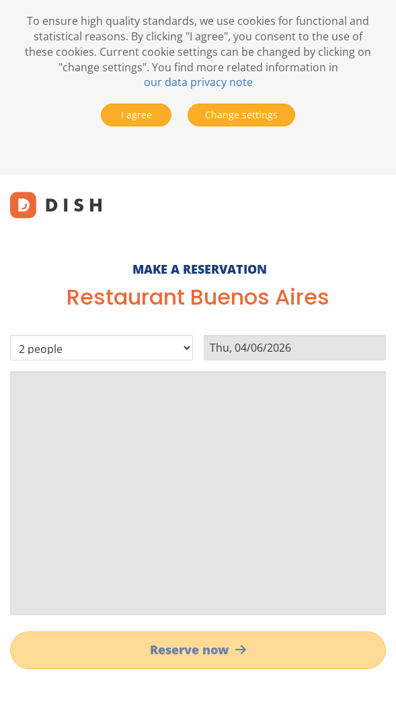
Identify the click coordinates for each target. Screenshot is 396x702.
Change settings (241, 114)
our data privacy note (198, 82)
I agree (136, 114)
